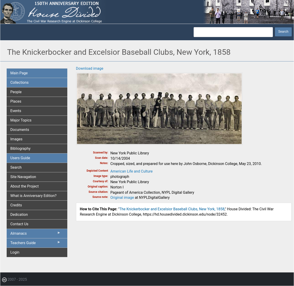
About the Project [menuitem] (24, 186)
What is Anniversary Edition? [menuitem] (33, 196)
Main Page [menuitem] (19, 73)
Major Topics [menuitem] (20, 120)
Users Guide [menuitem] (20, 158)
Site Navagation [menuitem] (23, 177)
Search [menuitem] (16, 167)
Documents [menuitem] (19, 129)
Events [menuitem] (15, 111)
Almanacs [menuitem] (36, 234)
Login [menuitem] (14, 252)
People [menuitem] (16, 92)
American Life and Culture (131, 171)
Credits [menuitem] (16, 205)
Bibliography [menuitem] (20, 148)
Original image (122, 197)
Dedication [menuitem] (19, 214)
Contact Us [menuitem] (19, 224)
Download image (89, 68)
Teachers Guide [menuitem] (36, 244)
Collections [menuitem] (19, 82)
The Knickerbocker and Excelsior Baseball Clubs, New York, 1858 (172, 209)
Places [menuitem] (15, 101)
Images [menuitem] (16, 139)
